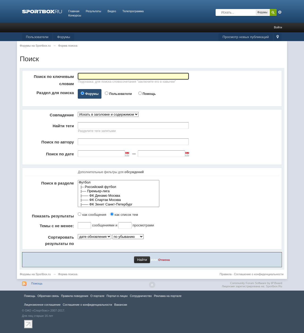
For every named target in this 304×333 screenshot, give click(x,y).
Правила (226, 274)
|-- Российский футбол (118, 187)
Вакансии (120, 304)
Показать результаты (53, 216)
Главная (73, 11)
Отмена (164, 259)
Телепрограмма (133, 11)
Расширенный (280, 12)
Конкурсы (74, 15)
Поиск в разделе (57, 183)
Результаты (93, 11)
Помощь (149, 94)
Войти (278, 27)
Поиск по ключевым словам (54, 80)
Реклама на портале (168, 295)
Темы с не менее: (57, 226)
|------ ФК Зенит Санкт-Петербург (118, 204)
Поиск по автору (57, 142)
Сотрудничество (141, 295)
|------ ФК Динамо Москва (118, 196)
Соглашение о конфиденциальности (258, 274)
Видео (112, 11)
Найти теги (63, 126)
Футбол (118, 182)
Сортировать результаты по (59, 240)
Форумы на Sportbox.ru (35, 274)
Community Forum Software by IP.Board (256, 283)
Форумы (63, 37)
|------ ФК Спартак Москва (118, 200)
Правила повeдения (74, 295)
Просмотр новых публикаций (245, 37)
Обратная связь (48, 295)
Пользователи (37, 37)
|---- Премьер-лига (118, 191)
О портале (97, 295)
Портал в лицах (117, 295)
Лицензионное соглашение (42, 304)
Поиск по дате (60, 154)
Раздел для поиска (55, 92)
